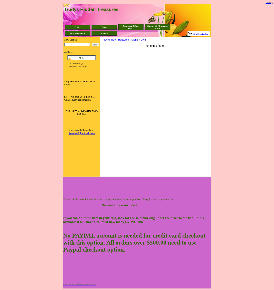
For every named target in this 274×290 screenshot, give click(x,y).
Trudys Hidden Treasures (115, 39)
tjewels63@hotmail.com (82, 133)
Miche (134, 39)
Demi (143, 39)
